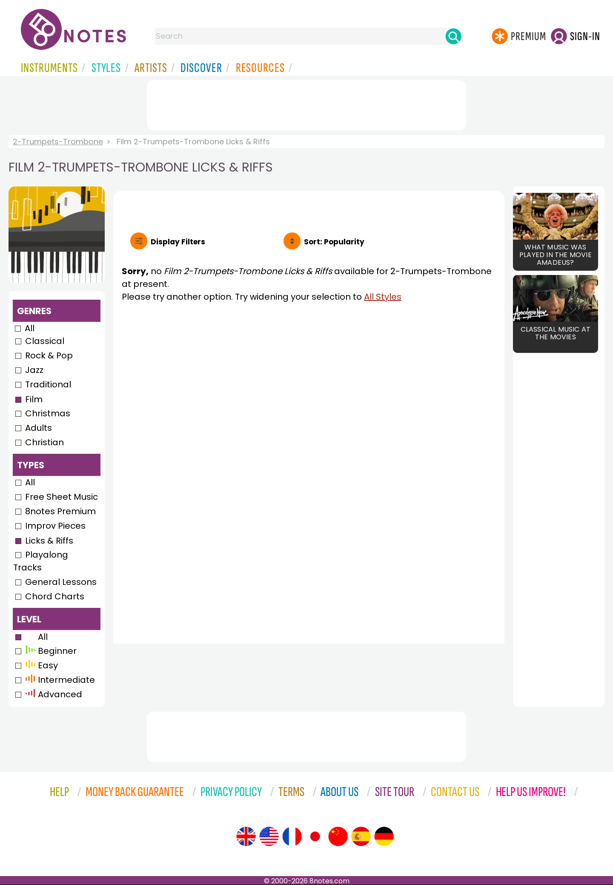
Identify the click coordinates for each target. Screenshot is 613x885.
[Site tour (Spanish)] (361, 836)
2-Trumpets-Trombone (58, 141)
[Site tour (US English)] (269, 836)
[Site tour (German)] (384, 836)
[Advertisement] (306, 103)
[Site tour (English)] (246, 836)
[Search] (453, 36)
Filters (178, 242)
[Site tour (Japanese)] (315, 836)
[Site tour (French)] (292, 836)
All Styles (382, 297)
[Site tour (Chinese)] (338, 836)
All (29, 328)
